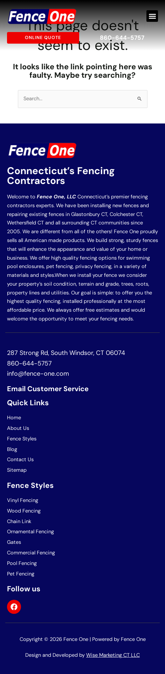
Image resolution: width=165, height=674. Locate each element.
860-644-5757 (122, 38)
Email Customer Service (48, 388)
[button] (152, 16)
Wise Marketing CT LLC (113, 655)
